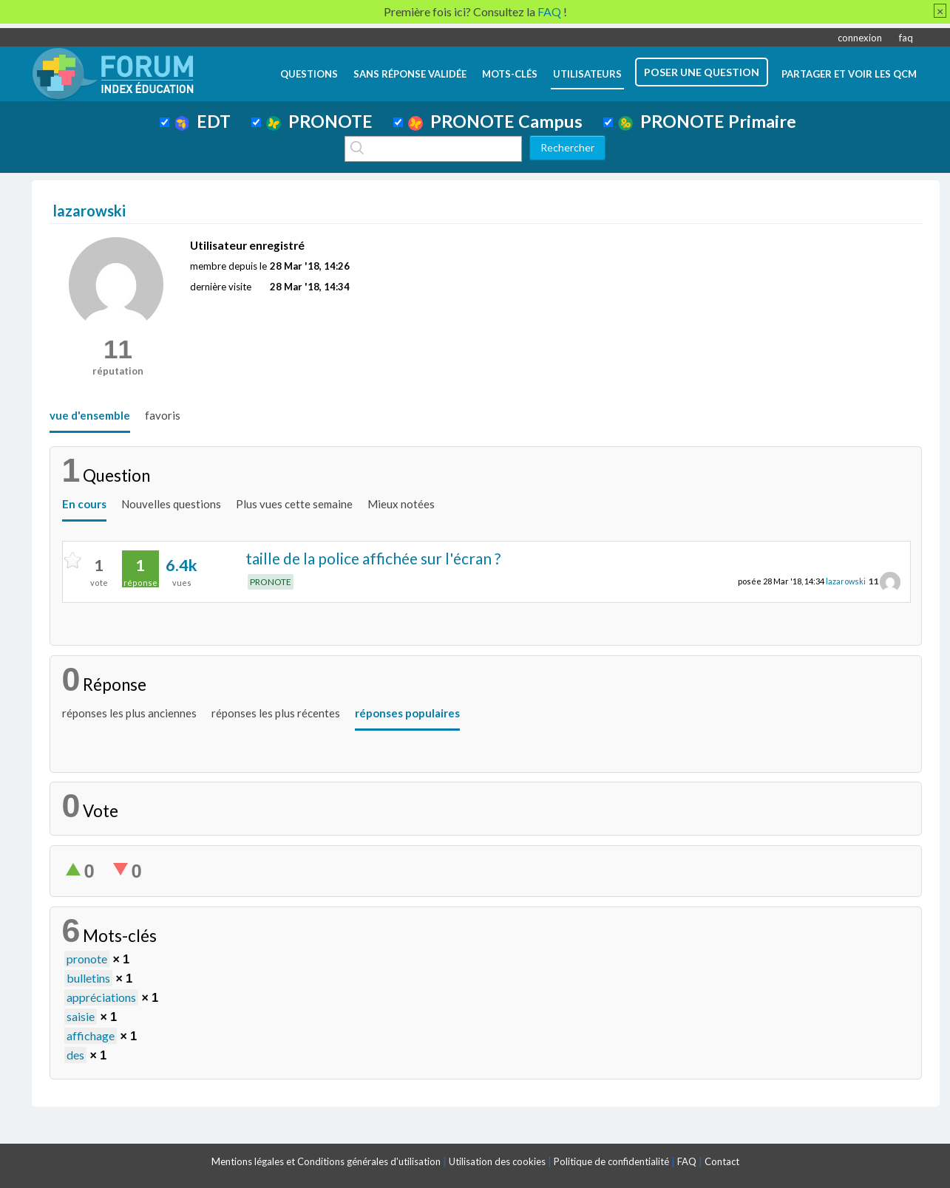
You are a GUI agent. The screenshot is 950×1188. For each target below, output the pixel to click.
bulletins (88, 978)
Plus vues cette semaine (294, 504)
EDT (202, 121)
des (75, 1055)
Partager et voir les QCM (849, 74)
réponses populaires (407, 713)
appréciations (101, 997)
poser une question (701, 72)
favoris (162, 415)
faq (906, 38)
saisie (81, 1016)
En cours (84, 504)
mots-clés (509, 74)
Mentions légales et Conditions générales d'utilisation (326, 1161)
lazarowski (846, 581)
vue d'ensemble (90, 415)
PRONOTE (319, 121)
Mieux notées (401, 504)
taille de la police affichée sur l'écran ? (373, 558)
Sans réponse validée (409, 74)
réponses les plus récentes (275, 713)
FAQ (686, 1161)
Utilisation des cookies (497, 1161)
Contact (722, 1161)
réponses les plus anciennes (129, 713)
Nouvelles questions (171, 504)
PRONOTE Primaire (707, 121)
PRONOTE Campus (495, 121)
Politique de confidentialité (611, 1161)
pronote (87, 959)
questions (309, 74)
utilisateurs (587, 74)
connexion (860, 38)
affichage (91, 1035)
